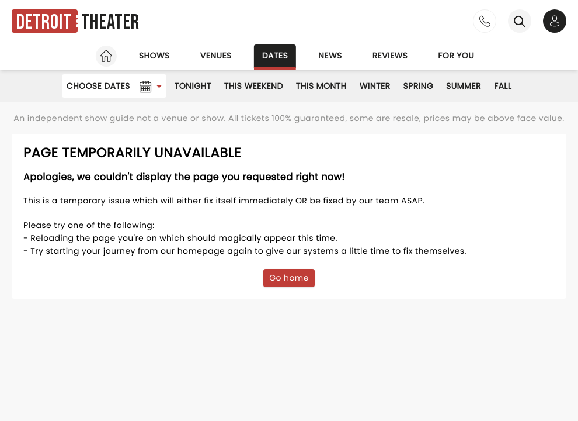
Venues (216, 55)
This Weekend (253, 86)
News (330, 55)
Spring (418, 86)
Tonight (193, 86)
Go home (289, 278)
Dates (275, 55)
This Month (321, 86)
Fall (502, 86)
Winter (375, 86)
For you (456, 55)
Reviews (390, 55)
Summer (463, 86)
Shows (154, 55)
